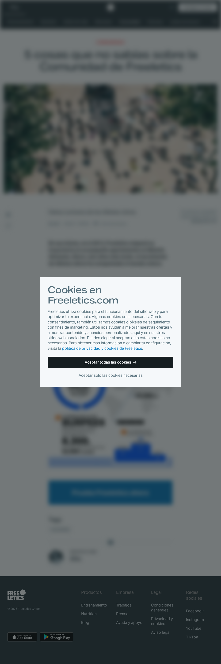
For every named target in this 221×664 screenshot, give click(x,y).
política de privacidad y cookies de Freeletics (102, 348)
